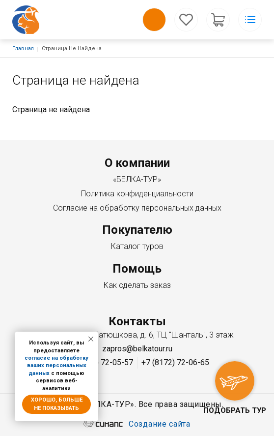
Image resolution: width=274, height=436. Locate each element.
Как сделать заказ (137, 285)
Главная (23, 48)
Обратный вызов (154, 19)
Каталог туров (137, 246)
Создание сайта (160, 424)
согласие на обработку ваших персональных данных (56, 365)
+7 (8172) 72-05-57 (99, 362)
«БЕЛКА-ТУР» (137, 179)
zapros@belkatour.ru (137, 348)
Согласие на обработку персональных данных (137, 208)
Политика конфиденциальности (137, 193)
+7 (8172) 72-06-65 (175, 362)
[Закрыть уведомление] (91, 339)
